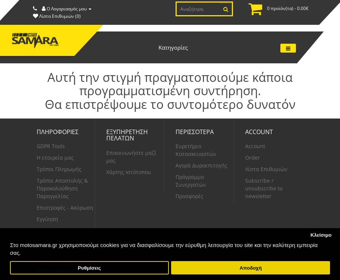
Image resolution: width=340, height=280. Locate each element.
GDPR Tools (51, 146)
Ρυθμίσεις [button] (89, 268)
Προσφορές (189, 196)
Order (252, 157)
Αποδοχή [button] (251, 268)
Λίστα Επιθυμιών (266, 169)
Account (255, 146)
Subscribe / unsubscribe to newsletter (264, 188)
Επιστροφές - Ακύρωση (65, 207)
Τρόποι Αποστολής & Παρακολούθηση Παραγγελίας (62, 188)
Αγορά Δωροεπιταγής (201, 165)
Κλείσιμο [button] (320, 235)
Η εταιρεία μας (55, 157)
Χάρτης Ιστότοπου (128, 172)
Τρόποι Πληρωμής (59, 169)
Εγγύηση (47, 219)
